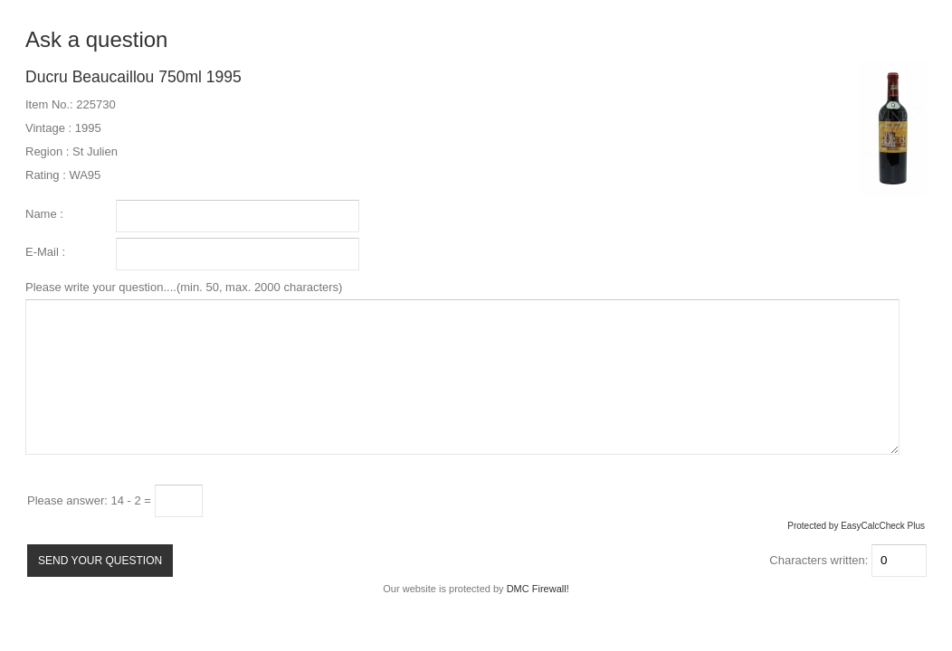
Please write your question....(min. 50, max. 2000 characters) (462, 367)
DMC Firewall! (538, 588)
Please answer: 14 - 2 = (91, 500)
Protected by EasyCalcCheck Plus (856, 526)
